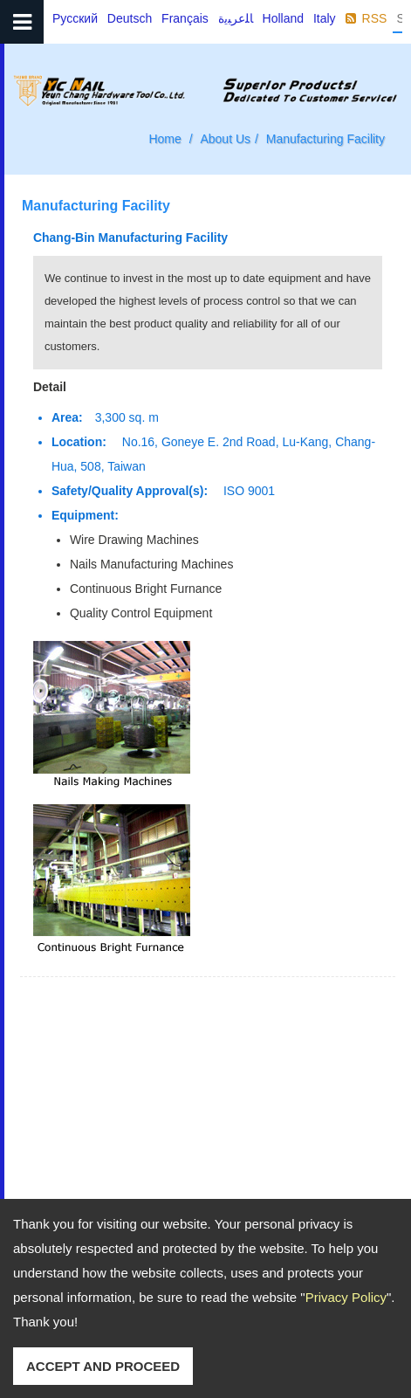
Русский (75, 18)
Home (164, 139)
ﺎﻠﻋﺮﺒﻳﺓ (235, 18)
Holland (283, 18)
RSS (374, 18)
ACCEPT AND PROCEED (103, 1366)
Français (185, 18)
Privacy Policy (346, 1297)
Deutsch (129, 18)
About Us (225, 139)
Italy (324, 18)
